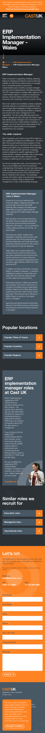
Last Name (22, 607)
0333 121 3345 (8, 585)
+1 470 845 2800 (32, 585)
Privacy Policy (6, 695)
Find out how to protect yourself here (22, 9)
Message (22, 661)
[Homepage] (34, 16)
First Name (22, 598)
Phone (22, 626)
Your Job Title (22, 636)
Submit (8, 675)
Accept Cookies (14, 726)
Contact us (10, 482)
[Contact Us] (11, 16)
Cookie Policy (24, 721)
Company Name (22, 645)
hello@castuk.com (11, 578)
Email (22, 617)
